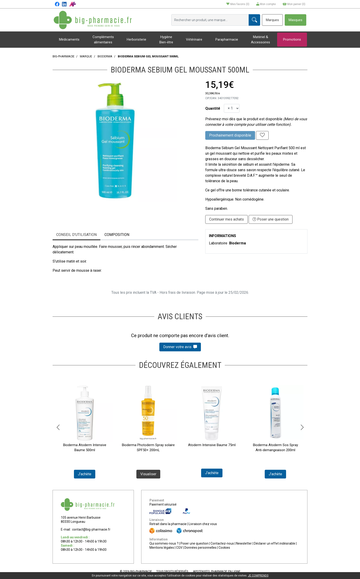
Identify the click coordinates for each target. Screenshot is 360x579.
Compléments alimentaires (103, 39)
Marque (86, 56)
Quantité (212, 108)
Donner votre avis (180, 347)
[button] (58, 427)
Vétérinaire (194, 39)
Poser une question (194, 543)
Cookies (224, 547)
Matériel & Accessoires (260, 39)
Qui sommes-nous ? (163, 543)
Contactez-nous (222, 543)
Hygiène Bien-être (166, 39)
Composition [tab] (116, 234)
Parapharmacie (226, 39)
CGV (179, 547)
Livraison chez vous (203, 524)
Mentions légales (161, 547)
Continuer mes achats (226, 219)
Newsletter (244, 543)
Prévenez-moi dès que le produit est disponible (243, 119)
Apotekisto (216, 571)
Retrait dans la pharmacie (168, 524)
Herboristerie (136, 39)
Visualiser (148, 474)
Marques (272, 20)
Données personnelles (200, 547)
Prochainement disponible (230, 135)
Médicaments (69, 39)
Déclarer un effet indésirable (274, 543)
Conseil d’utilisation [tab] (76, 234)
